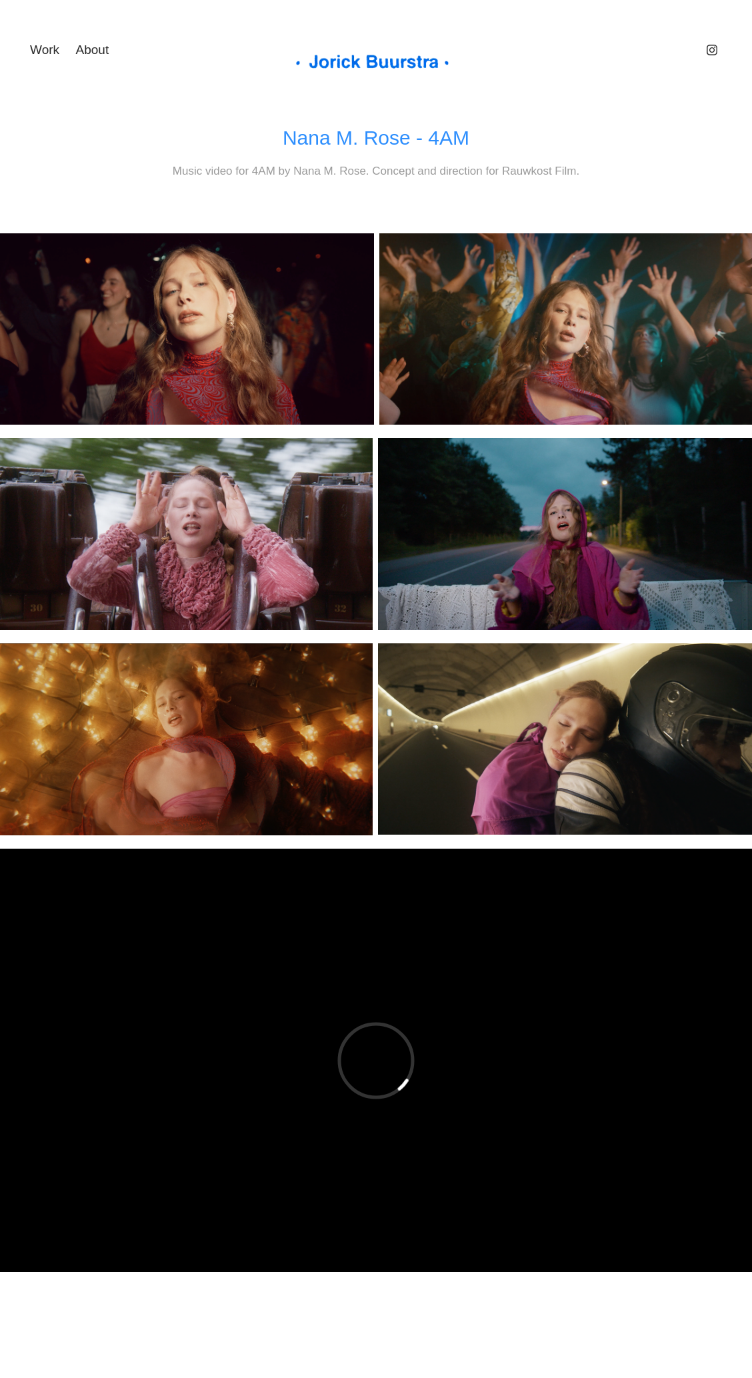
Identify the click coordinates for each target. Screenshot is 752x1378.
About (92, 50)
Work (44, 50)
